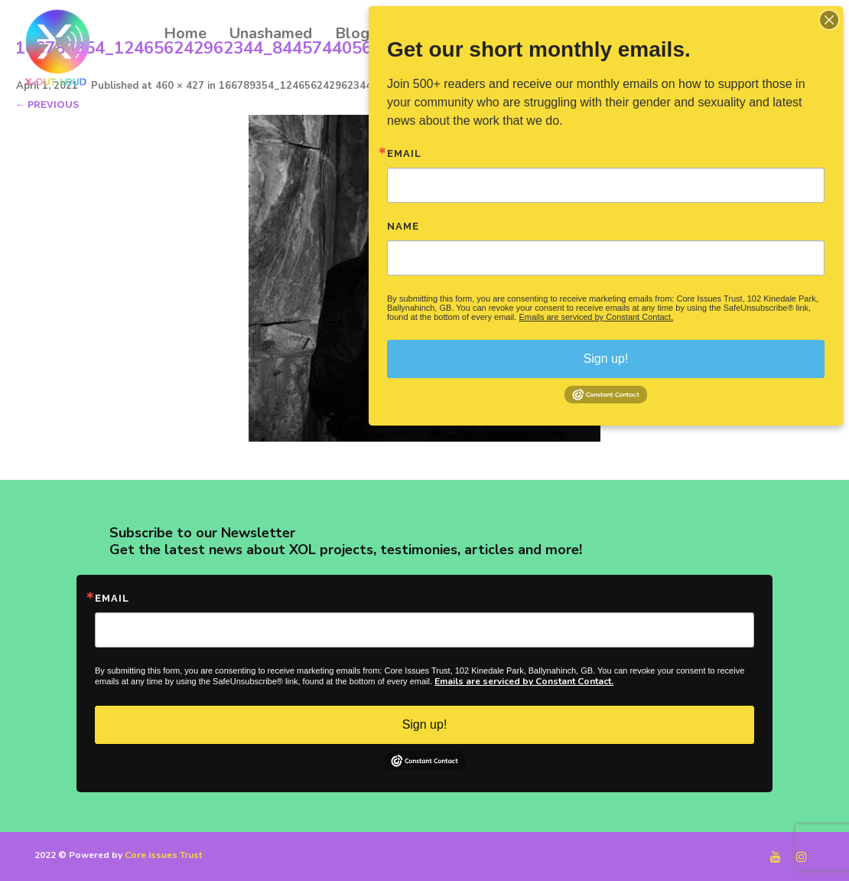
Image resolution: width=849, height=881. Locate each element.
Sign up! (424, 724)
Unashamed (270, 33)
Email (112, 598)
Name (403, 226)
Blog (352, 33)
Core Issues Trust (163, 855)
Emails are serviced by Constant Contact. (523, 681)
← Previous (47, 104)
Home (185, 33)
